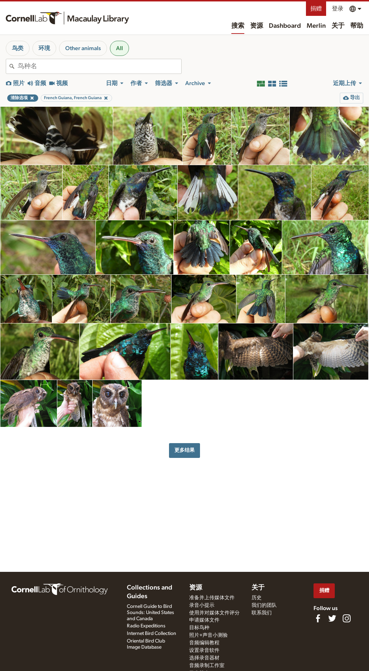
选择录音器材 (204, 658)
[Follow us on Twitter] (332, 618)
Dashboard (285, 26)
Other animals (83, 48)
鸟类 (17, 48)
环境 (44, 48)
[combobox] (99, 66)
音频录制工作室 (206, 665)
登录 (337, 9)
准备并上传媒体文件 (212, 597)
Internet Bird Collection (151, 633)
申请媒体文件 (204, 620)
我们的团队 (264, 605)
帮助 (356, 26)
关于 (338, 26)
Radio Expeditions (146, 625)
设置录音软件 (204, 650)
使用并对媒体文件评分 (214, 612)
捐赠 (316, 9)
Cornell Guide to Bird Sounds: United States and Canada (150, 612)
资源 (256, 26)
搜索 (237, 26)
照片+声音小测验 (208, 635)
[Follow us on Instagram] (346, 618)
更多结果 (184, 450)
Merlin (316, 26)
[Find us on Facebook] (318, 618)
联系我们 (262, 612)
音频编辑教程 (204, 642)
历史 (257, 597)
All (119, 48)
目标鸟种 (199, 627)
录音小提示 (201, 605)
